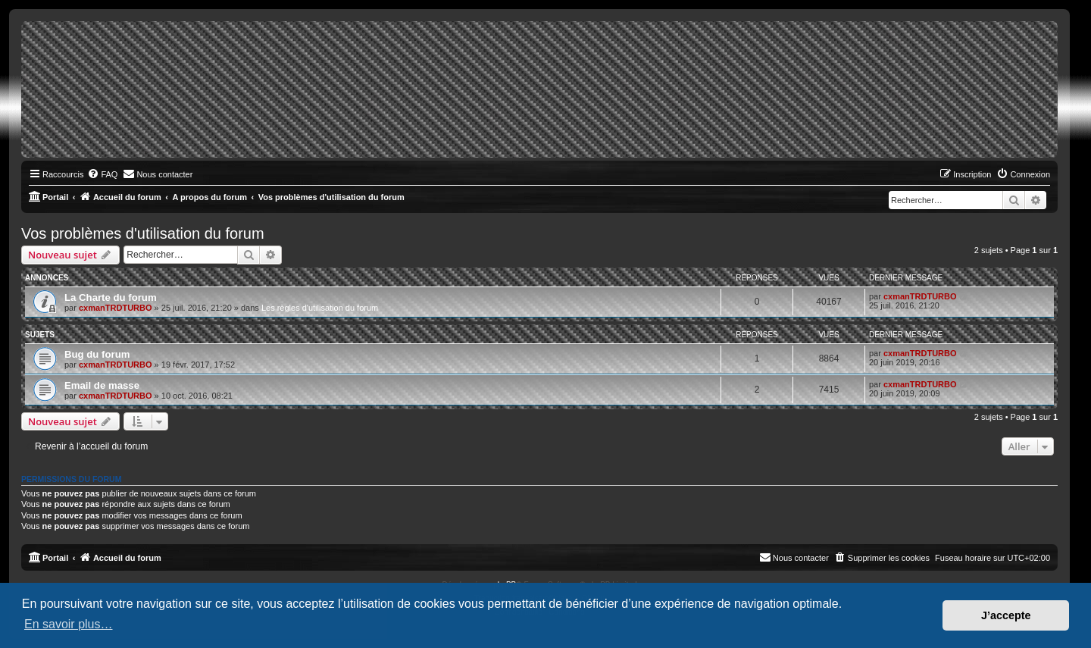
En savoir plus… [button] (68, 624)
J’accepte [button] (1006, 615)
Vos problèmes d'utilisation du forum (142, 233)
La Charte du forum (110, 297)
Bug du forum (97, 354)
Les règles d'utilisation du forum (319, 307)
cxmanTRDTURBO (115, 307)
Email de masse (101, 385)
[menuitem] (102, 174)
